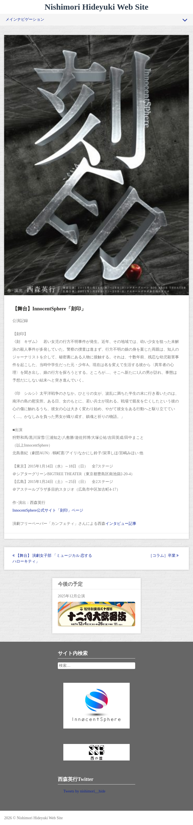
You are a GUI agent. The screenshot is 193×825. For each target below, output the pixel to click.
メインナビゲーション (96, 20)
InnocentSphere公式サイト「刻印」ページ (47, 510)
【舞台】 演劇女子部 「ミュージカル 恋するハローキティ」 (52, 558)
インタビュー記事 (120, 524)
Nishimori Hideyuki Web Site (96, 6)
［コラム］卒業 (163, 555)
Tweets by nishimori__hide (84, 791)
